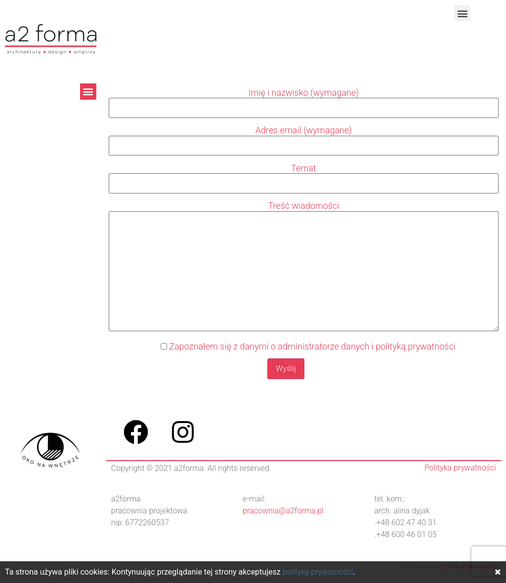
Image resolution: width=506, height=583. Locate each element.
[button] (462, 13)
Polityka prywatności (460, 467)
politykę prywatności (318, 572)
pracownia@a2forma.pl (283, 510)
